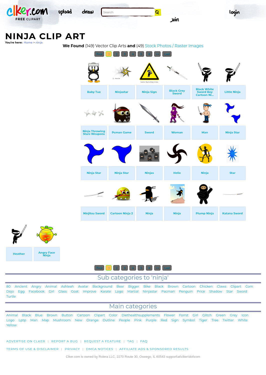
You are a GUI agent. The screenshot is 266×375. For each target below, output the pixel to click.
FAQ (144, 341)
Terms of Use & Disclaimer (32, 349)
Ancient (21, 286)
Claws (221, 286)
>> (157, 54)
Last (167, 54)
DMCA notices (99, 349)
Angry (36, 286)
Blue (38, 315)
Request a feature (102, 341)
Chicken (206, 286)
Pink (138, 320)
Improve (89, 291)
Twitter (228, 320)
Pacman (168, 291)
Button (67, 315)
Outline (109, 320)
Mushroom (62, 320)
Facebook (37, 291)
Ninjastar (150, 291)
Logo (119, 291)
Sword (242, 291)
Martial (133, 291)
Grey (233, 315)
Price (201, 291)
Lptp (22, 320)
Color (113, 315)
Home (28, 42)
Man (33, 320)
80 (8, 286)
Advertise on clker (25, 341)
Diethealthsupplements (141, 315)
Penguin (186, 291)
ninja (38, 42)
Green (221, 315)
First (99, 54)
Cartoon (189, 286)
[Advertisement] (42, 134)
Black (159, 286)
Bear (120, 286)
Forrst (183, 315)
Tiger (203, 320)
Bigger (133, 286)
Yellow (11, 325)
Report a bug (64, 341)
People (124, 320)
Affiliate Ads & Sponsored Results (154, 349)
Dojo (10, 291)
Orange (92, 320)
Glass (62, 291)
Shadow (215, 291)
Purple (151, 320)
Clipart (236, 286)
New (78, 320)
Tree (215, 320)
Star (230, 291)
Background (102, 286)
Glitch (207, 315)
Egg (21, 291)
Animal (51, 286)
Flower (169, 315)
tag (130, 341)
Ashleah (67, 286)
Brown (173, 286)
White (243, 320)
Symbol (189, 320)
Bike (146, 286)
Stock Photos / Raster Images (174, 45)
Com (249, 286)
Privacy (72, 349)
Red (164, 320)
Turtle (11, 296)
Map (45, 320)
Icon (245, 315)
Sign (175, 320)
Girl (51, 291)
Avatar (83, 286)
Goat (75, 291)
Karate (105, 291)
